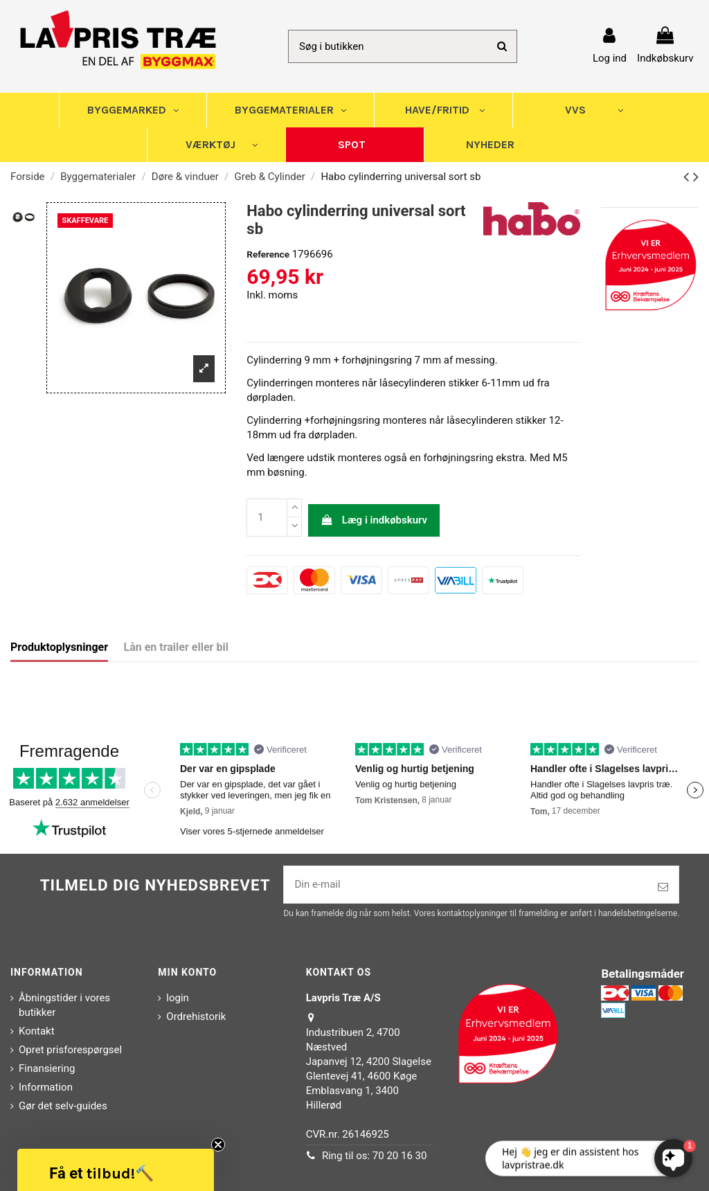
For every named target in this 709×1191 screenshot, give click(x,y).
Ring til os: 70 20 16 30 (374, 1155)
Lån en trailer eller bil (176, 647)
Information (46, 1087)
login (177, 998)
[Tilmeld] (663, 887)
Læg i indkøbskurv (374, 520)
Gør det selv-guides (63, 1106)
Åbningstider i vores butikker (64, 1005)
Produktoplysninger (59, 647)
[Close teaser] (218, 1145)
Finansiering (47, 1068)
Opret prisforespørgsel (70, 1050)
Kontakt (37, 1031)
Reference (267, 254)
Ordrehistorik (196, 1016)
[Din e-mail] (465, 884)
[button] (115, 1170)
